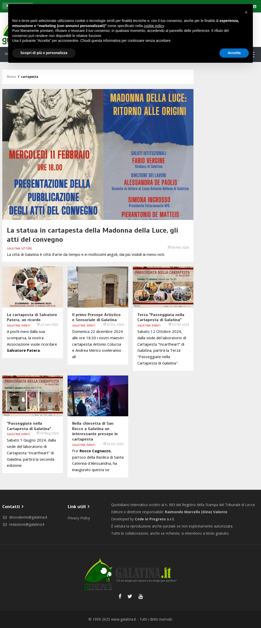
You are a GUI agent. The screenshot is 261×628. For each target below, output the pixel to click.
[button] (246, 12)
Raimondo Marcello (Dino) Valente (196, 511)
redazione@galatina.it (23, 524)
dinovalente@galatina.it (24, 517)
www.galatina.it (123, 619)
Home (11, 77)
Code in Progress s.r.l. (155, 519)
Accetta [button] (234, 53)
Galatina (13, 248)
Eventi (25, 325)
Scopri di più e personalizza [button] (43, 53)
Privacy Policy (79, 518)
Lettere (26, 248)
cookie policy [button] (154, 26)
